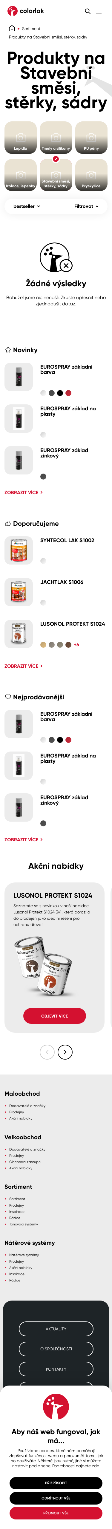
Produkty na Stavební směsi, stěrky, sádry (48, 36)
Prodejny (16, 1112)
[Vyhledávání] (87, 11)
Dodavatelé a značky (27, 1105)
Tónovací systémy (23, 1224)
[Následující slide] (65, 1052)
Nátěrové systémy (24, 1255)
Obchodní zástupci (25, 1161)
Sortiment (31, 28)
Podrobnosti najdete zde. (76, 1465)
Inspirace (16, 1211)
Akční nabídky (20, 1118)
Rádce (14, 1218)
